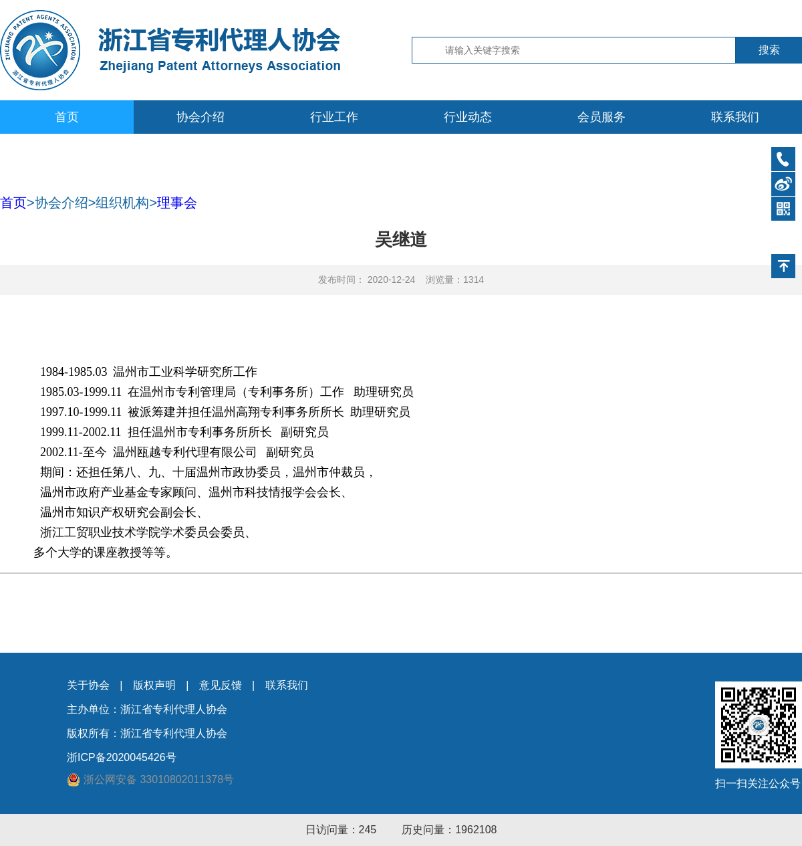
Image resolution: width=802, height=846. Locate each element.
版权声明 (154, 685)
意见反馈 (220, 685)
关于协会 (88, 685)
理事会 (177, 202)
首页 (67, 117)
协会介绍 (200, 117)
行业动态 (468, 117)
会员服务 (601, 117)
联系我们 (735, 117)
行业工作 (334, 117)
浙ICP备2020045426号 (121, 757)
